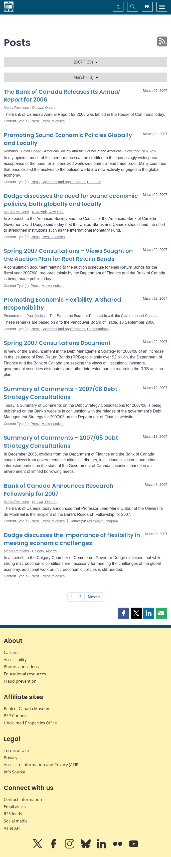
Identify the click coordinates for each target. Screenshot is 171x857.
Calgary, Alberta (44, 551)
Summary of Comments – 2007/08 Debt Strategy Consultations (61, 442)
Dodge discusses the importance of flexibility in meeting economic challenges (72, 539)
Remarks (94, 182)
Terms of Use (16, 750)
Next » (94, 597)
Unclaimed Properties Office (30, 723)
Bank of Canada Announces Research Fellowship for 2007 (58, 490)
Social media (16, 821)
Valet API (12, 828)
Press (35, 121)
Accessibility (15, 659)
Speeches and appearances (63, 182)
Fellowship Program (102, 521)
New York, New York (140, 151)
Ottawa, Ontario (44, 108)
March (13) (85, 77)
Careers (11, 652)
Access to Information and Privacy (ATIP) (42, 764)
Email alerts (15, 806)
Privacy (10, 757)
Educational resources (25, 674)
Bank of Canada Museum (27, 708)
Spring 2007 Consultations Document (57, 343)
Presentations (98, 329)
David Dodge (31, 151)
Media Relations (16, 108)
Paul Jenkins (36, 316)
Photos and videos (21, 666)
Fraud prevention (20, 681)
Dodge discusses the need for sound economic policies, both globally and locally (71, 200)
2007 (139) (85, 62)
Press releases (53, 121)
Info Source (14, 772)
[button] (123, 613)
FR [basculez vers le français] (147, 6)
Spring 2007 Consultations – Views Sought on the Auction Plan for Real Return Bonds (68, 255)
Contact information (23, 799)
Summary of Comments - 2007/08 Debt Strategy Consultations (60, 393)
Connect (16, 715)
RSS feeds (13, 813)
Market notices (53, 286)
